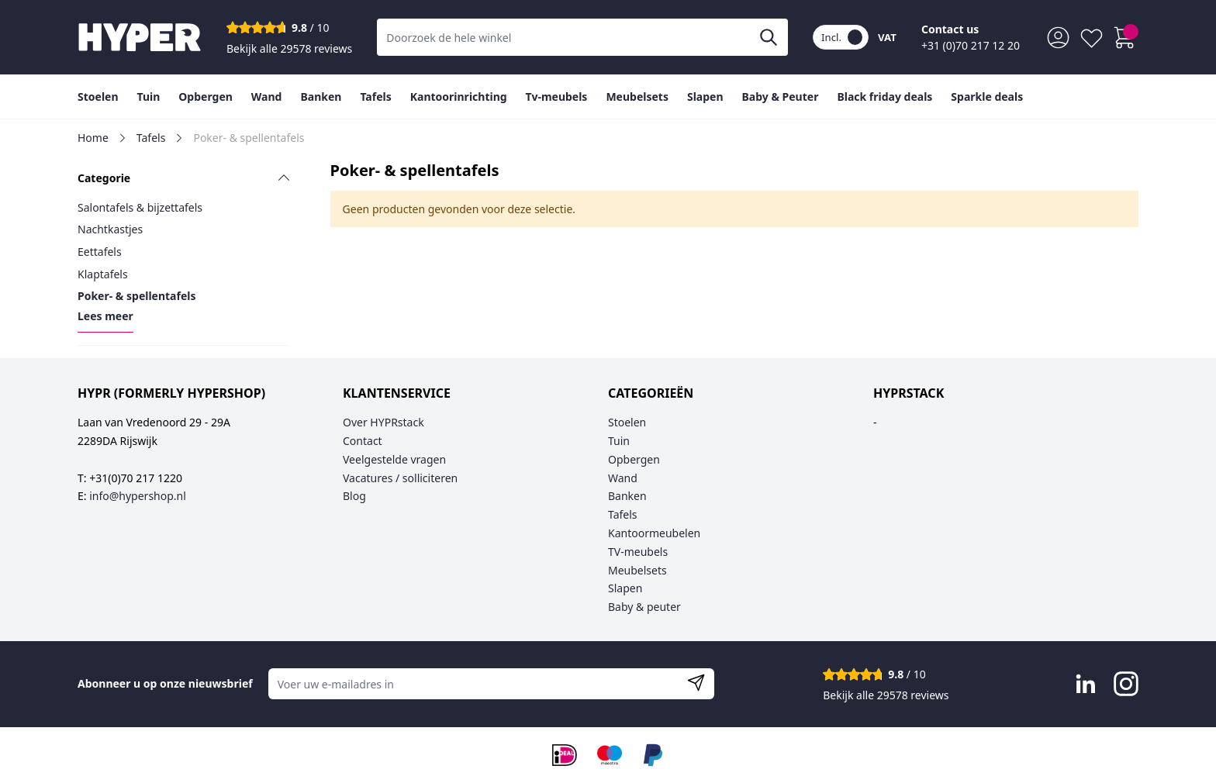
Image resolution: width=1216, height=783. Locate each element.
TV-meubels (638, 551)
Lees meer (105, 316)
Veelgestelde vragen (394, 459)
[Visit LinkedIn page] (1085, 683)
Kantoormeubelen (654, 533)
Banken (627, 495)
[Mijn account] (1058, 37)
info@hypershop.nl (137, 495)
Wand (622, 478)
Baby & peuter (644, 606)
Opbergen (634, 459)
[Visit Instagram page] (1126, 683)
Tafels (151, 137)
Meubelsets (637, 570)
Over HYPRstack (383, 422)
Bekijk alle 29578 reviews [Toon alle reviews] (289, 49)
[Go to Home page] (140, 37)
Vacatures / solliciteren (400, 478)
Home (93, 137)
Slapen (625, 588)
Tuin (619, 440)
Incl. (841, 37)
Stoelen (627, 422)
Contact (362, 440)
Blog (354, 495)
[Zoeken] (768, 37)
